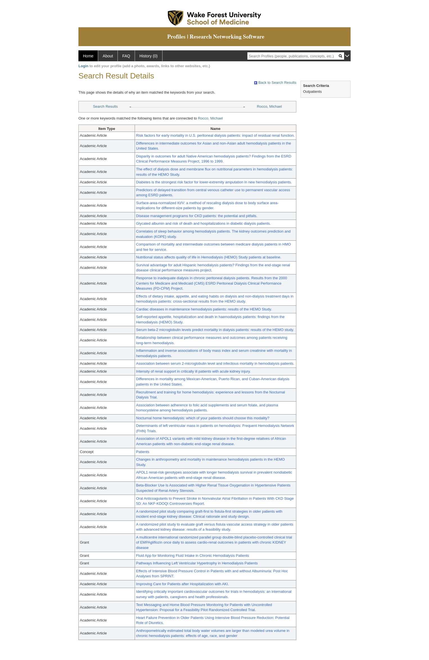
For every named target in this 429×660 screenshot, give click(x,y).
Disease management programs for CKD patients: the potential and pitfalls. (196, 216)
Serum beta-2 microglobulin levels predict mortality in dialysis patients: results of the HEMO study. (215, 330)
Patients (142, 452)
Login (83, 66)
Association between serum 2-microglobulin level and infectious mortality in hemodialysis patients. (215, 363)
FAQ (126, 56)
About (108, 56)
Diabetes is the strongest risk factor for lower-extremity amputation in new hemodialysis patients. (214, 182)
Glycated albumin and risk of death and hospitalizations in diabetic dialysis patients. (203, 223)
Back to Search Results (275, 82)
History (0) (148, 56)
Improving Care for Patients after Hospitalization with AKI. (182, 584)
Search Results (105, 106)
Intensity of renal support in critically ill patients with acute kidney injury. (193, 371)
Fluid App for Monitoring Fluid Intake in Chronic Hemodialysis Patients (192, 555)
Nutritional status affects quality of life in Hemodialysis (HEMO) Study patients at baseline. (208, 257)
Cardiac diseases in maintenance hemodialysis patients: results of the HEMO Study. (204, 309)
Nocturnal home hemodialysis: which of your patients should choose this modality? (202, 418)
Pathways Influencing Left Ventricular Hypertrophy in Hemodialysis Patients (197, 563)
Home (88, 56)
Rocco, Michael (269, 106)
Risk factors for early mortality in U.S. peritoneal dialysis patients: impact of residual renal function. (215, 135)
